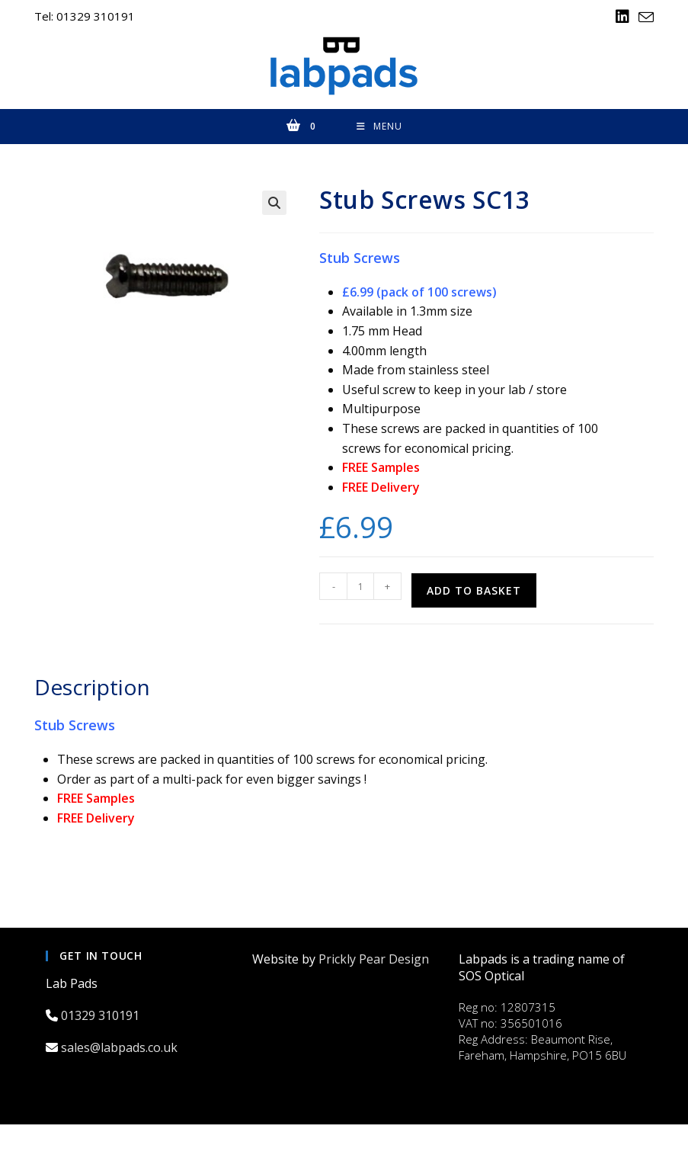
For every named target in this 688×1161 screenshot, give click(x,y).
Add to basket (474, 592)
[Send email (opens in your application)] (644, 17)
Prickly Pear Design (373, 960)
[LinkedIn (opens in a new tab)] (622, 16)
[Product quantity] (360, 588)
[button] (274, 204)
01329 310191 (101, 1017)
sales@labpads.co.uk (121, 1049)
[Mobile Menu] (379, 128)
